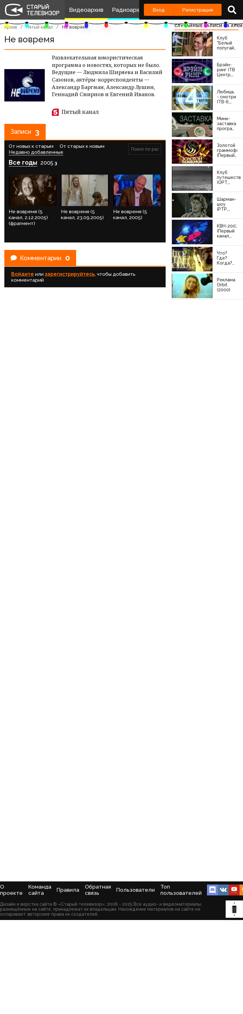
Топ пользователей (181, 890)
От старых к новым (82, 146)
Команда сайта (39, 890)
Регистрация (197, 10)
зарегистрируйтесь (70, 274)
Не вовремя (75, 27)
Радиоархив (129, 10)
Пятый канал (39, 27)
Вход (159, 10)
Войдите (22, 274)
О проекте (11, 890)
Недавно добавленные (36, 152)
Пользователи (135, 890)
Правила (68, 890)
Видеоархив (86, 10)
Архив (10, 27)
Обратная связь (98, 890)
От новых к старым (31, 146)
